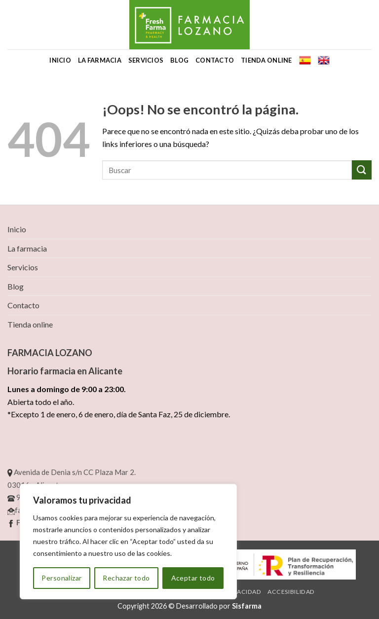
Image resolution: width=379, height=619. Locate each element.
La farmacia (99, 60)
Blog (179, 60)
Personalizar (61, 578)
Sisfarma (247, 606)
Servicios (145, 60)
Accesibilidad (291, 591)
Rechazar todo (126, 578)
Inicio (60, 60)
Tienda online (266, 60)
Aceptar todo (193, 578)
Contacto (214, 60)
